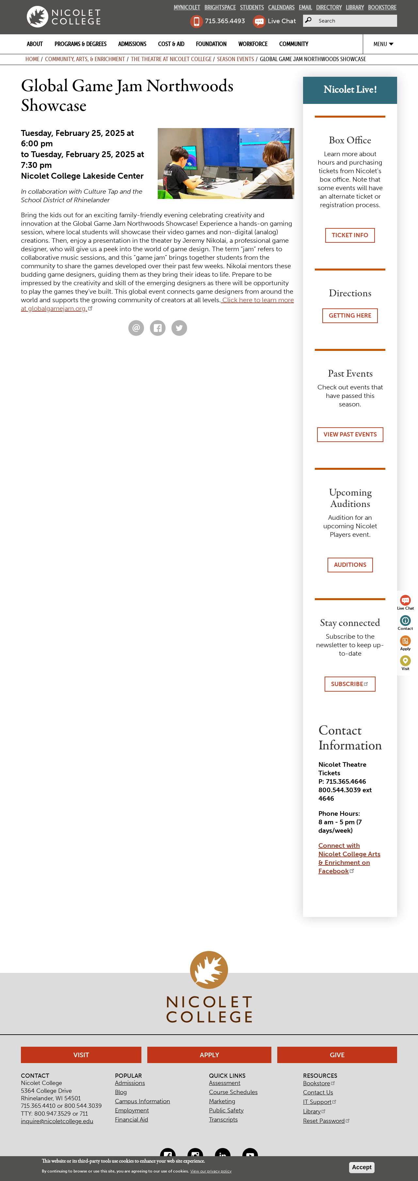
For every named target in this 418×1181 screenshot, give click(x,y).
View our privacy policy (211, 1171)
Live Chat (282, 21)
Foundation (211, 44)
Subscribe (350, 684)
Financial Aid (131, 1119)
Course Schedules (233, 1092)
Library (355, 7)
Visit (406, 668)
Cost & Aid (171, 44)
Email (305, 7)
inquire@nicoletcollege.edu (57, 1121)
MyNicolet (187, 7)
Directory (329, 7)
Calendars (281, 7)
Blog (121, 1092)
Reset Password (327, 1120)
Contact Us (318, 1092)
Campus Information (142, 1101)
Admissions (132, 44)
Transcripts (223, 1119)
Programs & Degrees (80, 44)
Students (252, 7)
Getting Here (350, 315)
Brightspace (220, 7)
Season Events (235, 59)
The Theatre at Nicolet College (171, 59)
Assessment (224, 1083)
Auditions (350, 564)
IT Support (320, 1102)
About (35, 44)
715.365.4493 (225, 21)
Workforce (252, 44)
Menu (380, 44)
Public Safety (226, 1110)
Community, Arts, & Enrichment (85, 59)
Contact (405, 628)
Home (32, 59)
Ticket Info (350, 235)
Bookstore (382, 7)
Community (293, 44)
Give (337, 1055)
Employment (132, 1110)
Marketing (222, 1101)
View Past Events (350, 434)
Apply (405, 648)
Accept (362, 1167)
